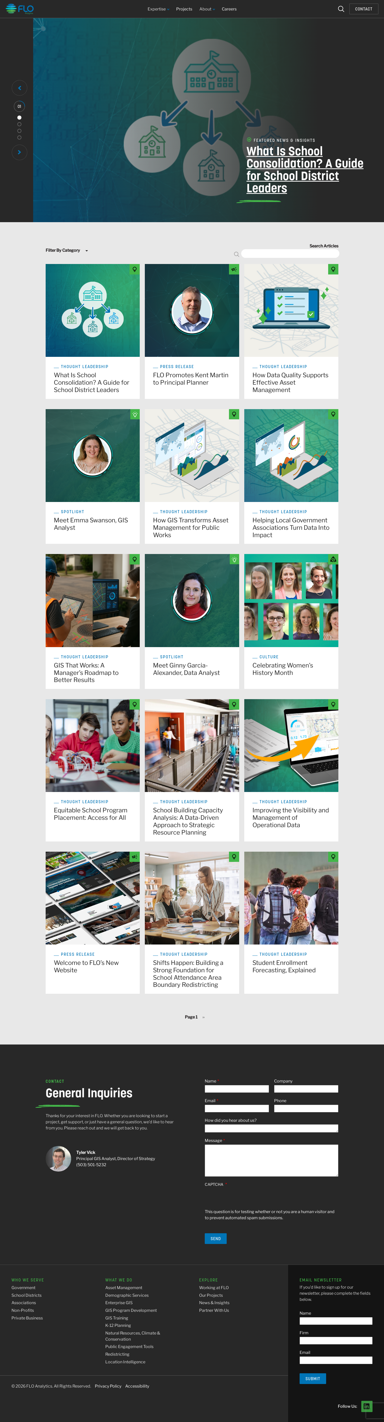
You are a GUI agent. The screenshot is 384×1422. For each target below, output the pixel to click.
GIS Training (116, 1318)
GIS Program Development (131, 1310)
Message (213, 1140)
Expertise (158, 9)
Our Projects (211, 1295)
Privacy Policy (108, 1386)
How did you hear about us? (231, 1120)
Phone (280, 1100)
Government (23, 1287)
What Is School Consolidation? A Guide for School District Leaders (290, 170)
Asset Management (123, 1287)
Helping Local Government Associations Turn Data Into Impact (290, 528)
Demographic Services (127, 1295)
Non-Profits (22, 1310)
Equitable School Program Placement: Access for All (90, 814)
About (207, 9)
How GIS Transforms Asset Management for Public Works (190, 528)
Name (210, 1081)
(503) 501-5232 (91, 1164)
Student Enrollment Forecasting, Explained (284, 966)
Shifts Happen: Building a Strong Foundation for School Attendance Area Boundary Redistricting (188, 973)
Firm (304, 1332)
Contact (364, 8)
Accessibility (137, 1386)
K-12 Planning (118, 1325)
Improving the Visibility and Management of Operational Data (290, 818)
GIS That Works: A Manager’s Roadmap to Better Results (86, 673)
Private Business (27, 1318)
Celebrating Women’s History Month (282, 669)
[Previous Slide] (19, 88)
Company (283, 1081)
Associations (23, 1302)
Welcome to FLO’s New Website (86, 966)
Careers (229, 9)
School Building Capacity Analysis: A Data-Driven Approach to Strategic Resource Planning (188, 821)
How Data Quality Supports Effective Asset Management (290, 382)
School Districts (26, 1295)
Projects (184, 9)
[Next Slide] (19, 152)
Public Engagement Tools (129, 1346)
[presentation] (243, 1199)
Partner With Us (214, 1310)
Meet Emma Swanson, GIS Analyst (91, 524)
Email (210, 1100)
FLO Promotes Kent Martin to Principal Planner (190, 378)
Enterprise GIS (119, 1302)
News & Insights (214, 1302)
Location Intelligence (125, 1362)
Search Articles (324, 246)
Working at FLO (214, 1287)
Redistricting (117, 1354)
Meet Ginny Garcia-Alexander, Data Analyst (186, 669)
